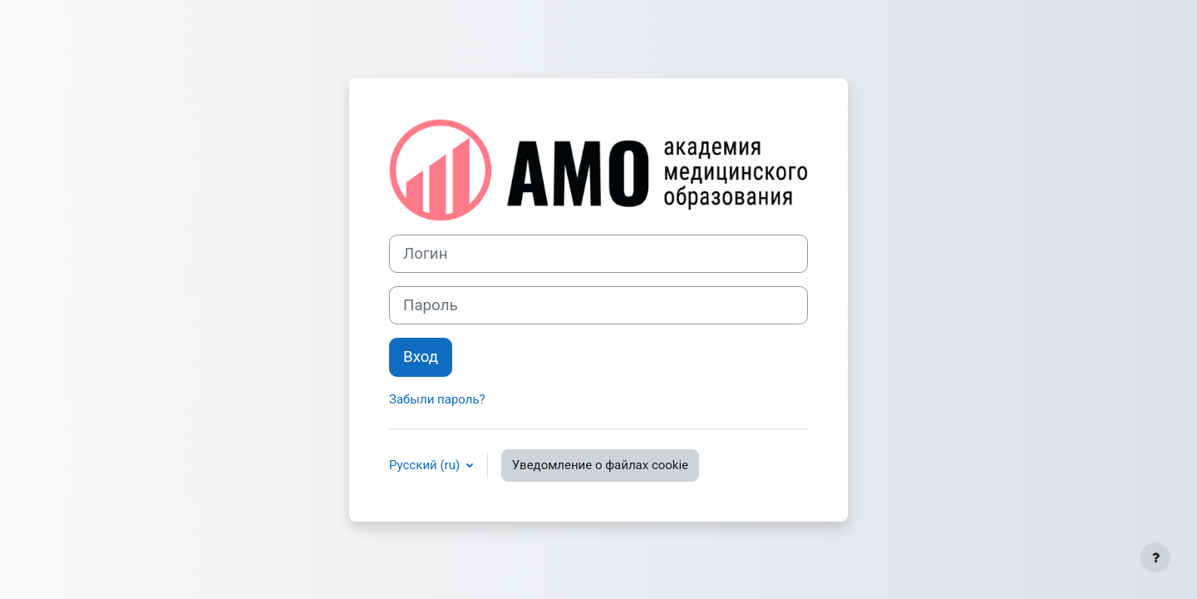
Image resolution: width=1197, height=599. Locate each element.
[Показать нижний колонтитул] (1155, 557)
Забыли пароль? (437, 399)
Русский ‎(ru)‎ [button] (426, 465)
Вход (420, 357)
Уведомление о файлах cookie (600, 465)
